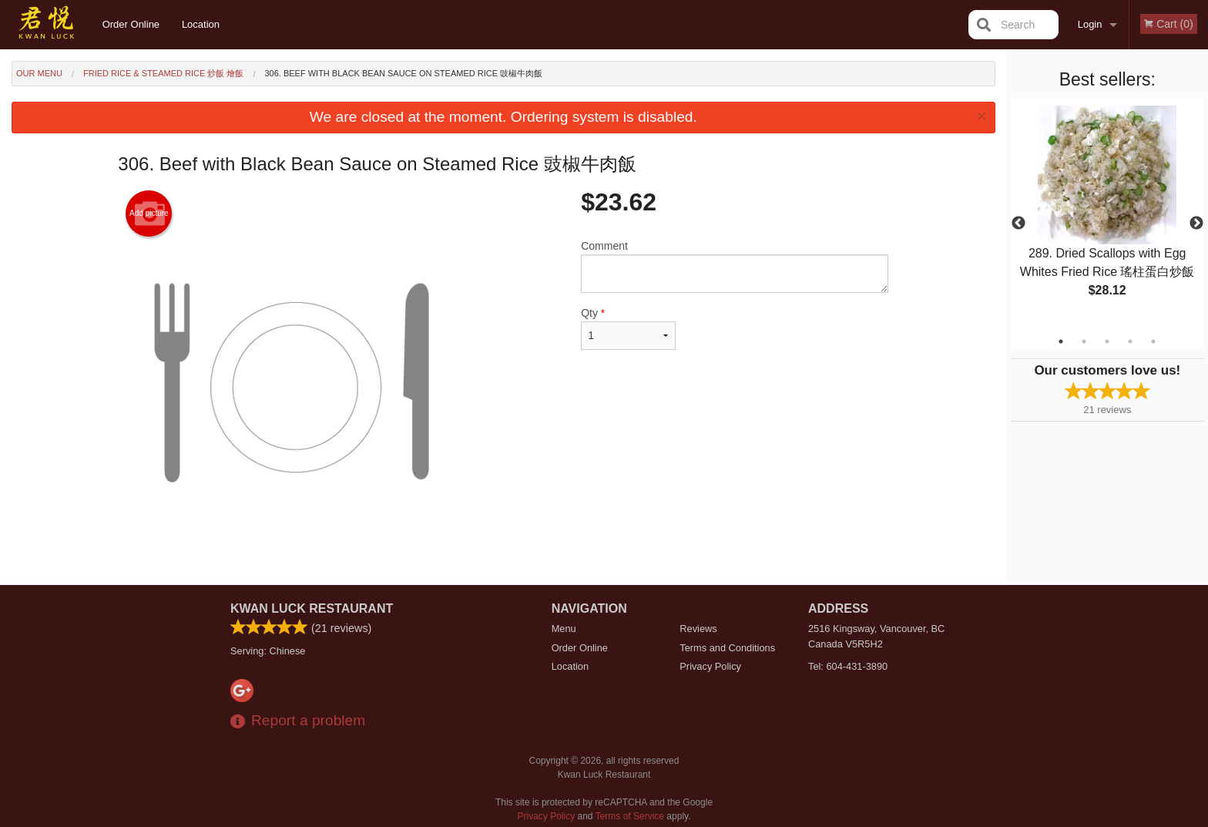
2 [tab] (1084, 341)
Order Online (130, 24)
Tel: (848, 666)
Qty (628, 328)
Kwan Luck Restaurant (311, 608)
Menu (564, 628)
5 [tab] (1153, 341)
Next (1196, 223)
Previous (1018, 223)
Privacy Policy (710, 666)
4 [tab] (1130, 341)
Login (1090, 24)
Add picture (149, 213)
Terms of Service (630, 816)
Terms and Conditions (727, 648)
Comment (734, 266)
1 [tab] (1061, 341)
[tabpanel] (1107, 214)
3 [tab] (1107, 341)
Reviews (698, 628)
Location (201, 24)
